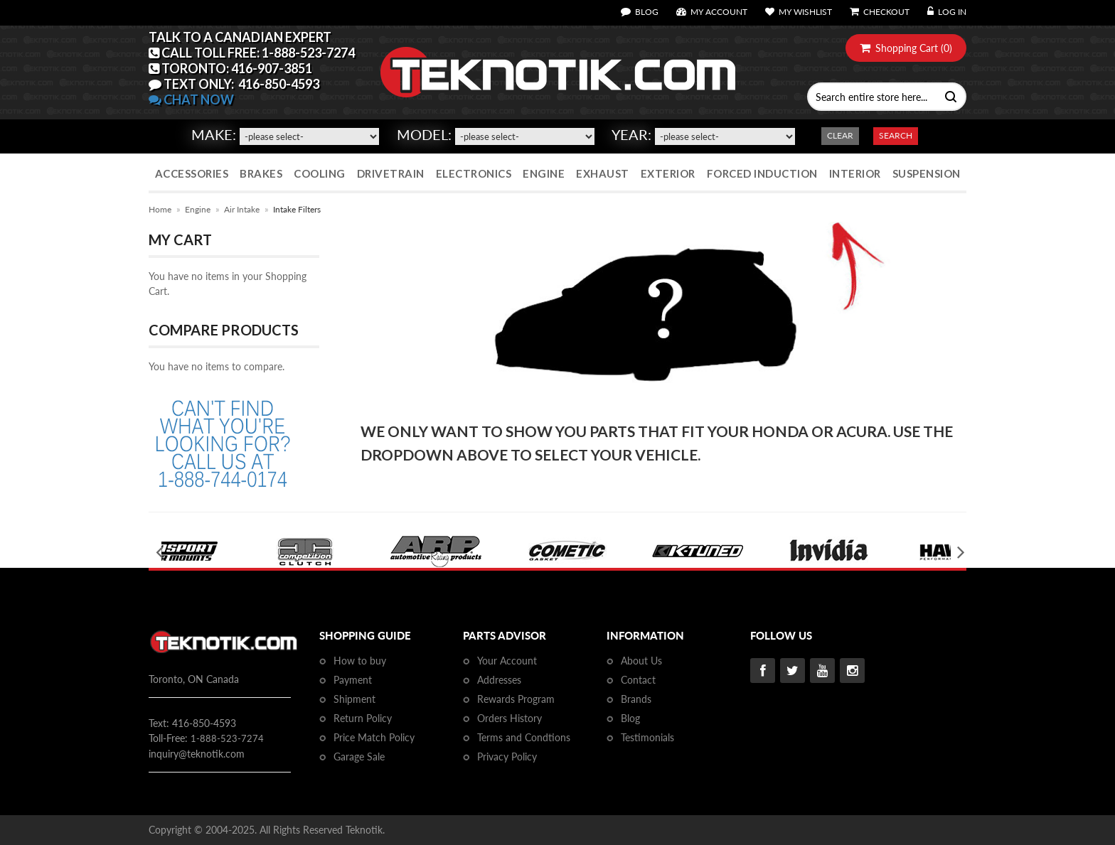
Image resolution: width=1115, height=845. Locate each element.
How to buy (360, 661)
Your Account (507, 661)
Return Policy (363, 718)
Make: (213, 134)
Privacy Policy (507, 756)
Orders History (509, 718)
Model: (424, 134)
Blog (630, 718)
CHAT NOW (191, 99)
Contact (638, 680)
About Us (641, 661)
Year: (631, 134)
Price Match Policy (374, 737)
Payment (353, 680)
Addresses (499, 680)
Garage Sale (359, 756)
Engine (197, 209)
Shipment (354, 699)
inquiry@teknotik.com (197, 754)
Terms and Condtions (523, 737)
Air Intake (242, 209)
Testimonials (647, 737)
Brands (636, 699)
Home (160, 209)
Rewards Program (516, 699)
